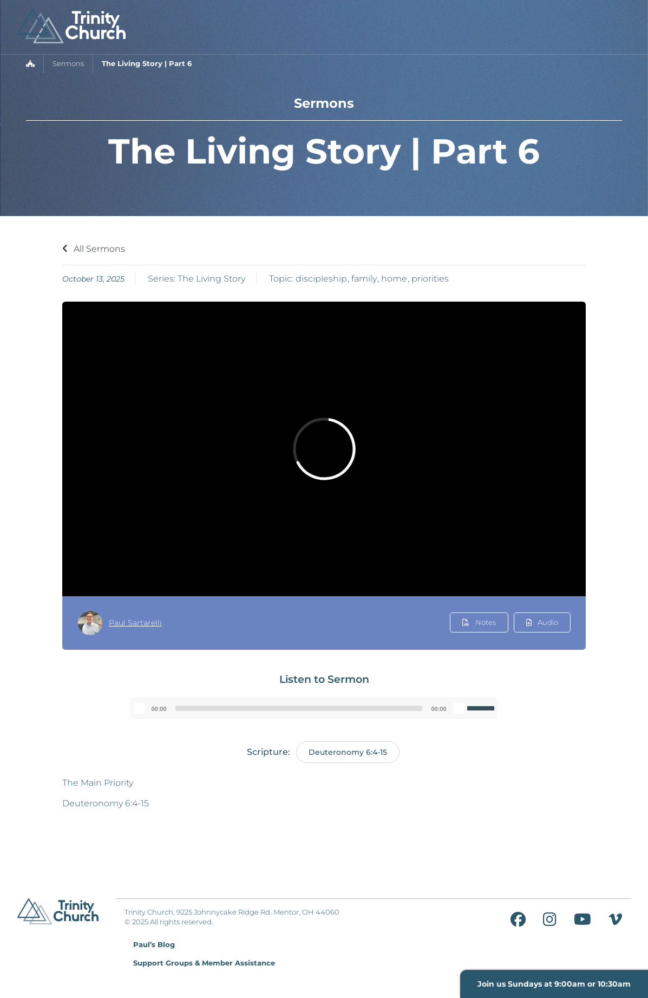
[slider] (299, 708)
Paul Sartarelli (135, 623)
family (364, 278)
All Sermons (93, 249)
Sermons (68, 64)
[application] (313, 708)
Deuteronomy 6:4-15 (348, 752)
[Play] (139, 708)
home (394, 278)
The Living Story (211, 278)
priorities (430, 278)
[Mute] (458, 708)
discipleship (321, 278)
